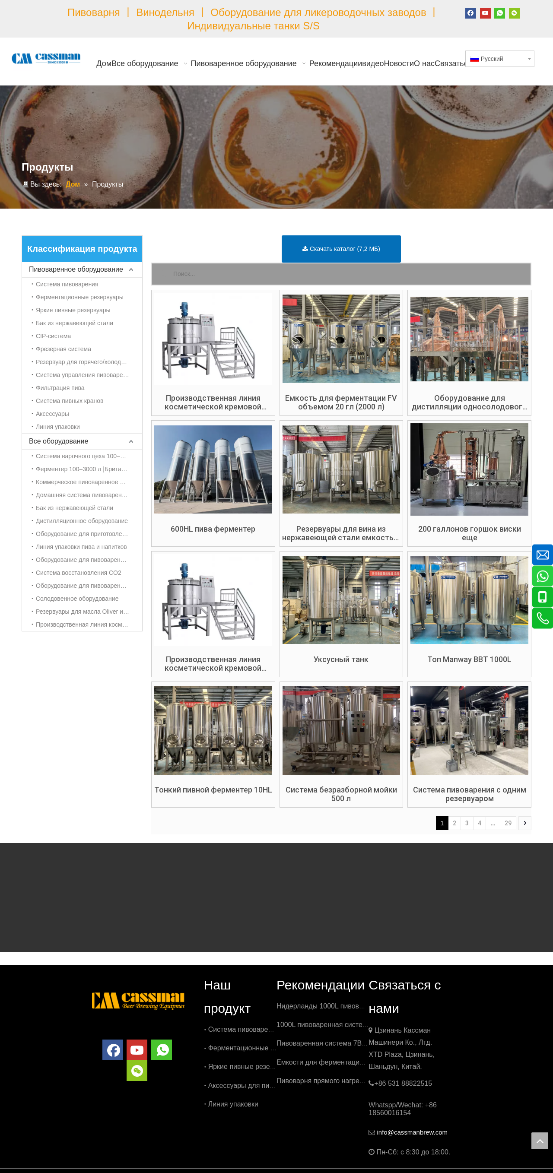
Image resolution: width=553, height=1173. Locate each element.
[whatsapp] (499, 12)
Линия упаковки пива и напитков (81, 546)
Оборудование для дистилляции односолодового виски (469, 402)
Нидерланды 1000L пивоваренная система (345, 1006)
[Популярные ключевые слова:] (162, 274)
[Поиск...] (352, 274)
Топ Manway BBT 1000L (469, 659)
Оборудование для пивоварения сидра (89, 585)
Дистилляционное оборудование (82, 520)
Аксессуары (52, 413)
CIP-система (53, 336)
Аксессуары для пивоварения (255, 1085)
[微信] (514, 12)
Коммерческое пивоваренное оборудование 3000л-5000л (89, 482)
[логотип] (138, 1000)
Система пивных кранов (69, 400)
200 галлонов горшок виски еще (469, 533)
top (539, 1140)
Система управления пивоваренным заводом (89, 374)
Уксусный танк (341, 659)
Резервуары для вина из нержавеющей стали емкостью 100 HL (341, 533)
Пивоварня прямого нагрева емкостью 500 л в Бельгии (364, 1080)
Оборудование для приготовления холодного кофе (89, 533)
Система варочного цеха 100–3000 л (87, 456)
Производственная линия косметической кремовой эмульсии (89, 624)
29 (508, 823)
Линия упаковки (58, 426)
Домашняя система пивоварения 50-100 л (89, 494)
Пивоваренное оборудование (76, 269)
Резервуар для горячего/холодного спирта (89, 361)
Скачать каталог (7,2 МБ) (341, 248)
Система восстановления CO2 (78, 572)
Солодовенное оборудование (77, 598)
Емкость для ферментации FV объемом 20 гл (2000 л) (341, 402)
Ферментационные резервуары (80, 297)
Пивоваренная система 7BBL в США (335, 1043)
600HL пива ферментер (213, 529)
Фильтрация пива (60, 387)
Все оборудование (58, 441)
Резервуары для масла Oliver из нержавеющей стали (89, 611)
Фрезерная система (63, 349)
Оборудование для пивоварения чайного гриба (89, 559)
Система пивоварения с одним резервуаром (469, 794)
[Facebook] (470, 12)
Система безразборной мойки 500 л (341, 794)
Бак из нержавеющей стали (74, 323)
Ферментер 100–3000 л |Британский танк (89, 469)
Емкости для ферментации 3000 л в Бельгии (348, 1062)
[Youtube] (485, 12)
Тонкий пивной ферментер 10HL (213, 790)
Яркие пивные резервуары (73, 310)
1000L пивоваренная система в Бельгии (340, 1024)
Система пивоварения (67, 284)
